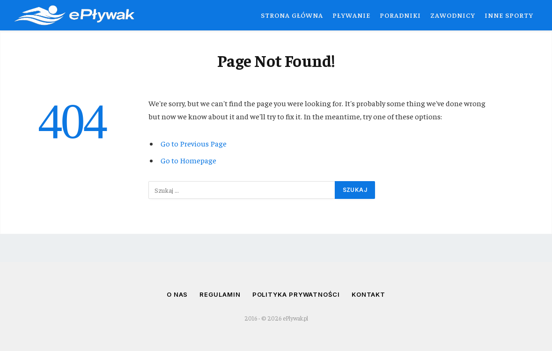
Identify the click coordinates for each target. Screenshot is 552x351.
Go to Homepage (188, 160)
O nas (177, 294)
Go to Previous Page (194, 143)
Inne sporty (509, 15)
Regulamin (219, 294)
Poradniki (400, 15)
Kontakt (368, 294)
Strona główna (292, 15)
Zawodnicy (452, 15)
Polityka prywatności (296, 294)
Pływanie (351, 15)
